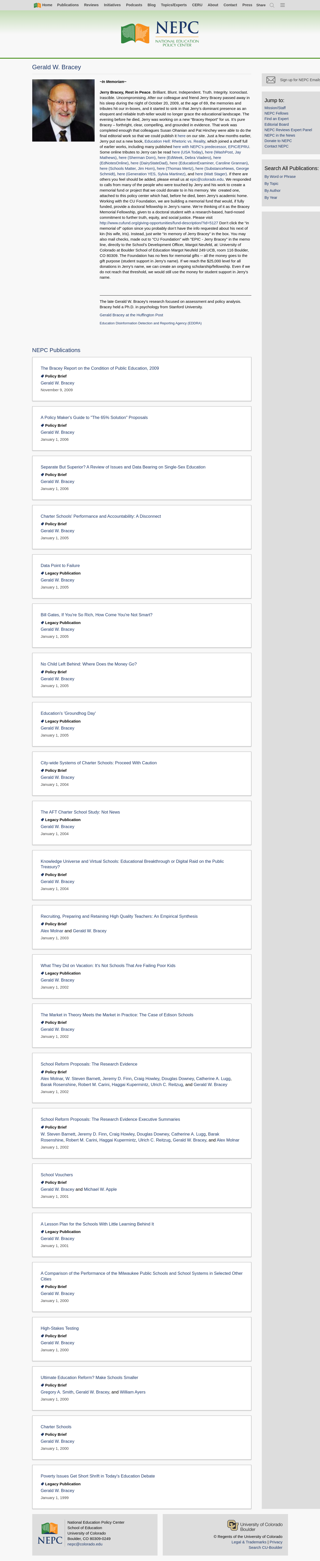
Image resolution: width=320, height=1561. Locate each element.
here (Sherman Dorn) (137, 157)
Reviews (91, 5)
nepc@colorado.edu (85, 1544)
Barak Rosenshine (58, 1084)
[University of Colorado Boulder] (255, 1525)
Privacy (276, 1542)
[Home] (160, 34)
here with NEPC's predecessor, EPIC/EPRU (211, 146)
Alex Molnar (52, 930)
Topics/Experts (174, 5)
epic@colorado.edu (206, 179)
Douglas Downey (178, 1078)
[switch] (261, 5)
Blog (152, 5)
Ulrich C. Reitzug (167, 1084)
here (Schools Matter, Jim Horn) (127, 168)
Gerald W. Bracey (57, 383)
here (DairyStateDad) (149, 163)
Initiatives (112, 5)
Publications (68, 5)
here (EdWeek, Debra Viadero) (184, 157)
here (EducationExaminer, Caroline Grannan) (209, 163)
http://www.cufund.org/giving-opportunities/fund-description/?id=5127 (159, 223)
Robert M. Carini (93, 1084)
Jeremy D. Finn (117, 1078)
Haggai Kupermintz (130, 1084)
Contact (230, 5)
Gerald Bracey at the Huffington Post (131, 315)
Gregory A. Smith (57, 1392)
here (182, 136)
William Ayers (133, 1392)
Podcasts (134, 5)
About (213, 5)
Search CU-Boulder (265, 1547)
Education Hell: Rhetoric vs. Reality (175, 141)
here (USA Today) (187, 152)
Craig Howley (146, 1078)
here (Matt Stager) (211, 174)
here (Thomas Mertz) (175, 168)
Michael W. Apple (100, 1189)
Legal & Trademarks (249, 1542)
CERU (197, 5)
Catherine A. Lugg (213, 1078)
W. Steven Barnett (83, 1078)
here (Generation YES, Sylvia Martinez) (151, 174)
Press (247, 5)
